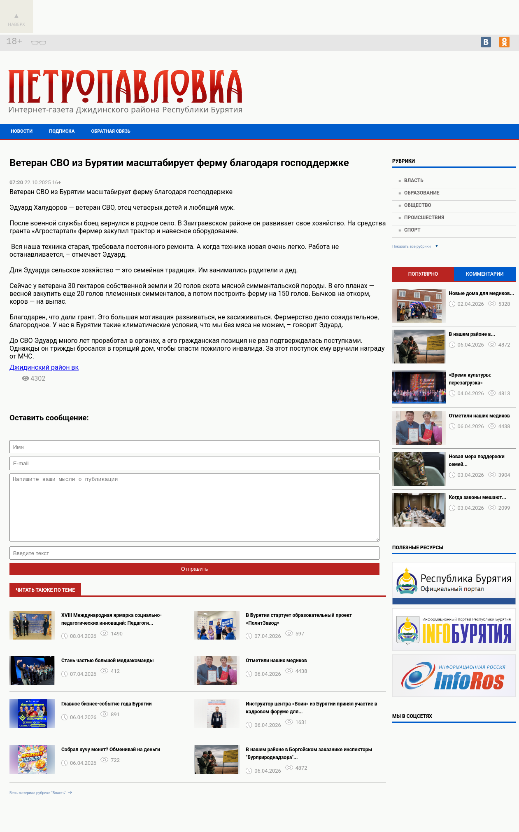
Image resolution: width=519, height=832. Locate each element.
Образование (422, 193)
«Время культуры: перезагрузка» (470, 379)
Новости (22, 131)
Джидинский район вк (44, 367)
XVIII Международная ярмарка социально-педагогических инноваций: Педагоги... (111, 631)
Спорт (412, 230)
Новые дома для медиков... (481, 293)
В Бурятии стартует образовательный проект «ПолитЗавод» (299, 631)
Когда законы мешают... (477, 497)
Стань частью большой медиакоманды (107, 673)
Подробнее (457, 95)
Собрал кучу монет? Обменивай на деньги (110, 762)
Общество (417, 205)
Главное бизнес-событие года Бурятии (106, 716)
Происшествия (424, 217)
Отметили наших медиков (276, 673)
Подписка (61, 131)
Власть (414, 180)
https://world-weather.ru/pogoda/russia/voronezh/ (457, 102)
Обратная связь (110, 131)
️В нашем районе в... (472, 334)
